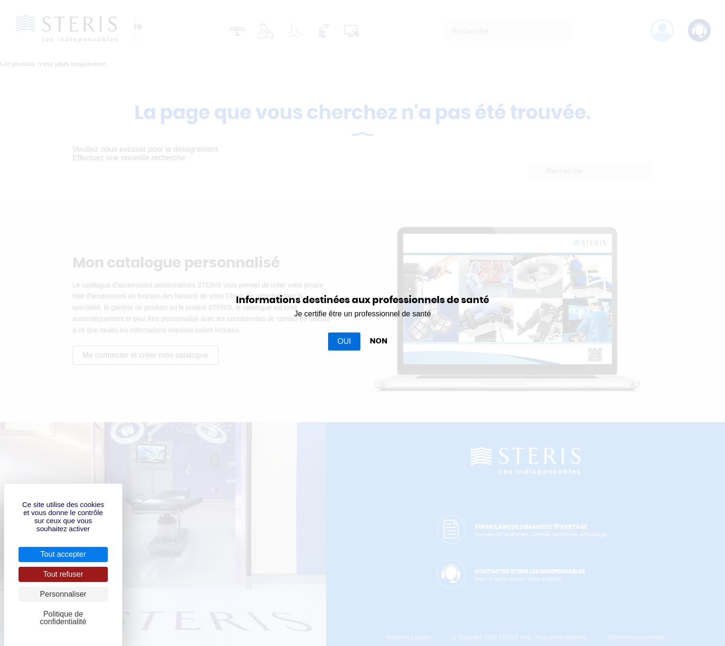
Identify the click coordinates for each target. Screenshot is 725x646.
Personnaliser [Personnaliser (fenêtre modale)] (63, 594)
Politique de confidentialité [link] (63, 618)
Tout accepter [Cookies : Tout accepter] (63, 554)
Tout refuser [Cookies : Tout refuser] (63, 574)
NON (378, 341)
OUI (344, 341)
